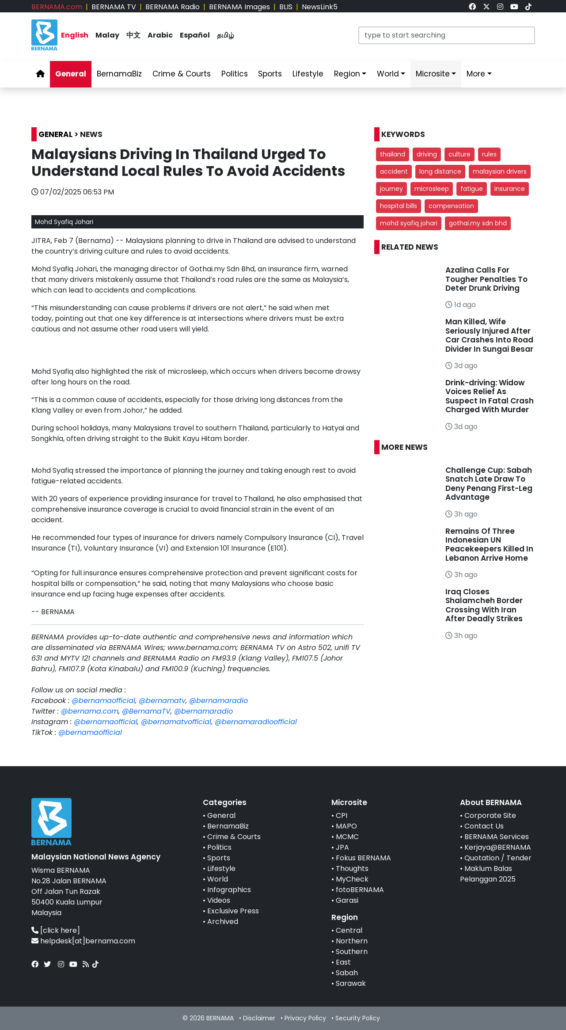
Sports (218, 858)
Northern (352, 941)
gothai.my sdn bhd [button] (478, 223)
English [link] (74, 35)
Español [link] (195, 35)
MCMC (347, 837)
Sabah (347, 973)
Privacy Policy (305, 1018)
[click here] (60, 930)
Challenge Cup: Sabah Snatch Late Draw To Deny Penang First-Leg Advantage (488, 483)
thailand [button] (392, 154)
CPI (341, 815)
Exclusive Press (233, 911)
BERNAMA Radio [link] (172, 7)
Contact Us (484, 826)
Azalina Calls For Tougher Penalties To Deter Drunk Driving (486, 279)
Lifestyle (221, 868)
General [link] (70, 73)
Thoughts (352, 868)
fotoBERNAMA (360, 890)
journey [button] (391, 188)
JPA (342, 847)
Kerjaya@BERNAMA (497, 847)
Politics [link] (234, 73)
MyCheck (352, 879)
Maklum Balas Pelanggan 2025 (488, 873)
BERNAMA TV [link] (113, 7)
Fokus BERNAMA (363, 858)
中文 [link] (133, 35)
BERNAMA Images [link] (239, 7)
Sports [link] (270, 73)
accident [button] (394, 171)
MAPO (346, 826)
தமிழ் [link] (225, 35)
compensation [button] (451, 205)
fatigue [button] (471, 188)
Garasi (347, 900)
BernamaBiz (228, 826)
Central (349, 930)
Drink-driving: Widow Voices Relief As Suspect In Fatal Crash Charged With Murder (489, 396)
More (476, 73)
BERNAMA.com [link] (56, 7)
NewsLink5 (320, 7)
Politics (219, 847)
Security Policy (357, 1018)
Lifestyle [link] (307, 73)
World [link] (388, 73)
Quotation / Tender (498, 858)
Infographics (229, 890)
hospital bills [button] (398, 205)
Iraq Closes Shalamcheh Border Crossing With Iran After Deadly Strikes (484, 605)
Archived (222, 921)
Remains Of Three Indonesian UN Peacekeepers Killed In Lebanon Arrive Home (489, 544)
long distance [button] (440, 171)
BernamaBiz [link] (119, 73)
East (343, 962)
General (221, 815)
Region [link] (347, 73)
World (217, 879)
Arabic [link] (160, 35)
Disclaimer (259, 1018)
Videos (218, 900)
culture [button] (459, 154)
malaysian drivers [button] (500, 171)
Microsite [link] (433, 73)
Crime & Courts (234, 837)
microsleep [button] (431, 188)
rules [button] (489, 154)
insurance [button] (509, 188)
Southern (352, 951)
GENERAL (55, 134)
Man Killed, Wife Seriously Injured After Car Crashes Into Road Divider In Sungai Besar (489, 335)
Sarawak (351, 983)
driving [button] (427, 154)
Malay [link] (107, 35)
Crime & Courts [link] (181, 73)
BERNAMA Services (496, 837)
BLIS (285, 7)
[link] (472, 7)
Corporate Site (490, 815)
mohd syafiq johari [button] (408, 223)
